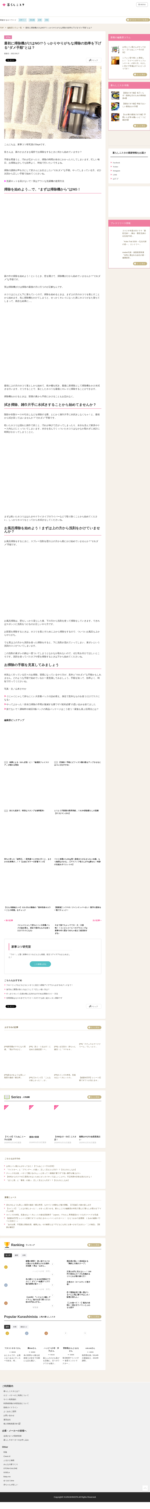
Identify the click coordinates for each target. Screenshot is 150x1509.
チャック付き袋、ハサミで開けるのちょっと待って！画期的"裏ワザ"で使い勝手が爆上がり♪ (43, 1173)
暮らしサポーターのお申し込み (16, 1440)
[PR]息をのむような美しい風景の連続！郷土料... (15, 1075)
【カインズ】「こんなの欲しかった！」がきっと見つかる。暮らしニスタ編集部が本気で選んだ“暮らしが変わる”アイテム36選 (53, 1209)
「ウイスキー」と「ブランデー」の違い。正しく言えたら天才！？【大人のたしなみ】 (41, 1170)
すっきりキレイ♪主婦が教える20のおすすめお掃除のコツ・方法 (32, 994)
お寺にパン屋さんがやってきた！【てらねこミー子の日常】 (30, 1166)
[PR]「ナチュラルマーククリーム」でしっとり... (90, 1044)
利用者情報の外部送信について (16, 1403)
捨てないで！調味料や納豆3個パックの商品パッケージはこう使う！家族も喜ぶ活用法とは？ (52, 709)
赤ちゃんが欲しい (10, 1485)
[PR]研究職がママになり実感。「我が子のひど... (15, 1046)
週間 (16, 1255)
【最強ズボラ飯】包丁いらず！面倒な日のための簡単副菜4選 (134, 95)
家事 (40, 20)
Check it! (6, 1456)
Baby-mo (7, 1477)
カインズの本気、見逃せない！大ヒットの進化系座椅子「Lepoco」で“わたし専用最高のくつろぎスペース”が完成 (52, 1215)
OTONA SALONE (10, 1468)
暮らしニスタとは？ (11, 1391)
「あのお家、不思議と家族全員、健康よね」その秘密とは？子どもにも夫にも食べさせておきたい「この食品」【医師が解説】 (53, 1225)
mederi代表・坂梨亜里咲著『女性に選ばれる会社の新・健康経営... (134, 255)
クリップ (94, 60)
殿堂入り (24, 1327)
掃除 (46, 20)
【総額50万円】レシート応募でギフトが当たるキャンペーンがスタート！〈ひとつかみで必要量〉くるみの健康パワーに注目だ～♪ (53, 1219)
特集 (5, 1452)
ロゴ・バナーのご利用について (16, 1395)
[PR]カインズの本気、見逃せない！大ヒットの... (65, 1075)
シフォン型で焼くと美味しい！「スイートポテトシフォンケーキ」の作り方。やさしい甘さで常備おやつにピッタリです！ (134, 63)
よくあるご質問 (9, 1411)
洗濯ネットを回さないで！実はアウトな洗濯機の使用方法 (34, 181)
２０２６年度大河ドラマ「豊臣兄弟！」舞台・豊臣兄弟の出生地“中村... (134, 233)
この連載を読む (40, 964)
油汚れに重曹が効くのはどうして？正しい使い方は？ (28, 989)
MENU (142, 4)
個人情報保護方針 (11, 1424)
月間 (24, 1255)
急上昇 (8, 1255)
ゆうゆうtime (8, 1481)
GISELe (6, 1472)
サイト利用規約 (9, 1399)
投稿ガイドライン (10, 1407)
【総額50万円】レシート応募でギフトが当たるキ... (90, 1077)
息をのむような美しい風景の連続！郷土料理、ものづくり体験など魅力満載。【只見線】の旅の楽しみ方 (48, 1205)
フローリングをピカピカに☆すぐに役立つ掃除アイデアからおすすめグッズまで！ (39, 985)
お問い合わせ (8, 1415)
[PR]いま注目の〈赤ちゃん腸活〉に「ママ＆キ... (65, 1046)
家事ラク (22, 20)
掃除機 (32, 20)
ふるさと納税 (8, 1460)
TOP (2, 28)
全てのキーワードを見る (139, 20)
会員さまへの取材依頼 (12, 1436)
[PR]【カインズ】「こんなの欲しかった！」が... (40, 1077)
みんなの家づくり (10, 1464)
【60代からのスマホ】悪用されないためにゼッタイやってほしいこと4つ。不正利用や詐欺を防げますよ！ (49, 1177)
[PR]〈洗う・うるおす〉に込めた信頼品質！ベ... (40, 1046)
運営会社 (7, 1420)
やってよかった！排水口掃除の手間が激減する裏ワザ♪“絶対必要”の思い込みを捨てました (51, 704)
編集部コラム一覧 (14, 28)
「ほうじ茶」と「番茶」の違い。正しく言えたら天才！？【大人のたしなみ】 (37, 1180)
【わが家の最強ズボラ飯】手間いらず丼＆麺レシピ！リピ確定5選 (134, 117)
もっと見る (95, 1027)
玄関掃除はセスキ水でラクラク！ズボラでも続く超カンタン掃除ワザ (34, 998)
